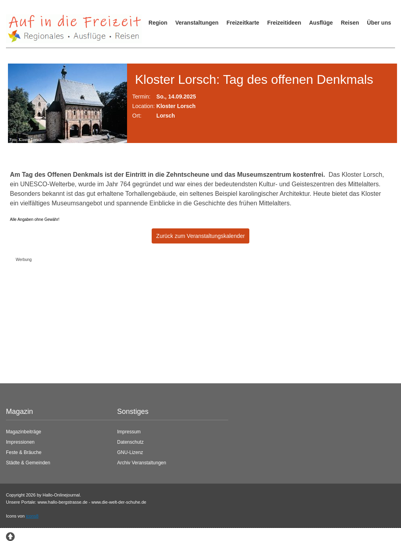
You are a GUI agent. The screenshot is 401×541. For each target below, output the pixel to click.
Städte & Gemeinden (28, 463)
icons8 (32, 516)
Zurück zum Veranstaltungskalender (200, 236)
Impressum (129, 432)
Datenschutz (130, 442)
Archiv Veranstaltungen (141, 463)
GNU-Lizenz (130, 452)
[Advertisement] (194, 320)
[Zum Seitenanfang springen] (10, 536)
